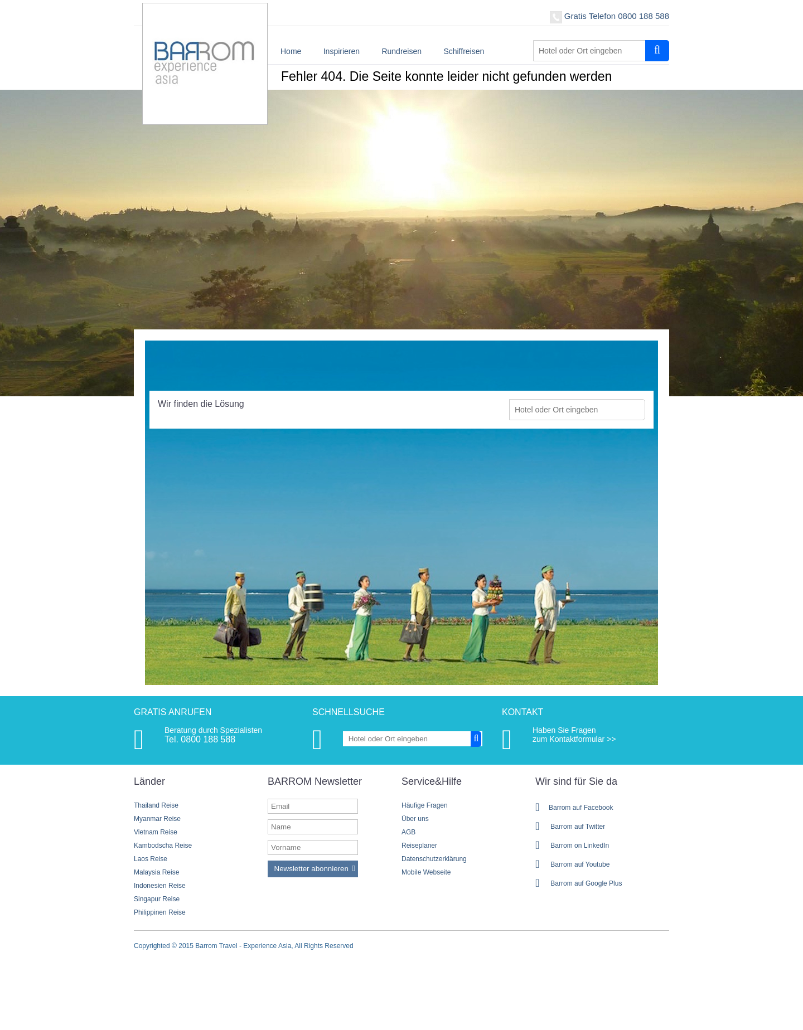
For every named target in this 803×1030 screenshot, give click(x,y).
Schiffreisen (463, 51)
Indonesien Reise (160, 886)
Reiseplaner (419, 845)
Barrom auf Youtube (572, 864)
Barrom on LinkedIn (572, 845)
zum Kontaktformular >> (574, 739)
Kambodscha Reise (163, 845)
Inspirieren (341, 51)
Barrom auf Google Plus (578, 883)
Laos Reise (150, 859)
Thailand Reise (156, 805)
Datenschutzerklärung (434, 859)
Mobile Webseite (426, 872)
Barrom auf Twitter (570, 826)
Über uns (415, 819)
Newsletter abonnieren (311, 868)
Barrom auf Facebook (574, 808)
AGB (408, 832)
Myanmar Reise (157, 819)
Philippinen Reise (160, 912)
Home (290, 51)
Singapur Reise (157, 899)
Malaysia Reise (156, 872)
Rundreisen (401, 51)
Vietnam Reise (155, 832)
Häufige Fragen (425, 805)
